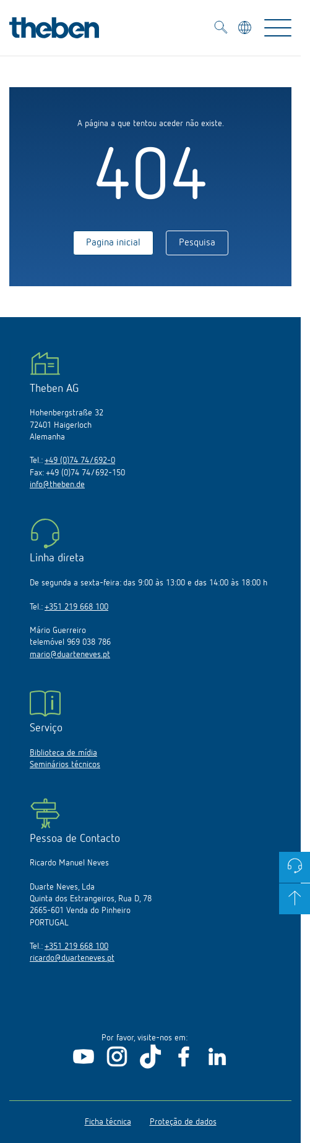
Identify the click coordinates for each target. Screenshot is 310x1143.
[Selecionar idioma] (246, 29)
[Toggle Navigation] (277, 27)
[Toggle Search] (220, 29)
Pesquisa (197, 243)
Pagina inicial (113, 243)
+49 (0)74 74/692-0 (80, 460)
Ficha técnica (108, 1122)
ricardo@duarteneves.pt (72, 958)
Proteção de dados (183, 1122)
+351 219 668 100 (76, 607)
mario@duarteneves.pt (70, 654)
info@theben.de (57, 484)
